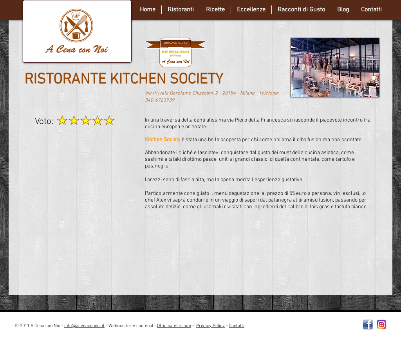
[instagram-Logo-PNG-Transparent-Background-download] (381, 324)
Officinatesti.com (174, 326)
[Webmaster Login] (311, 329)
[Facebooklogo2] (368, 324)
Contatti (236, 326)
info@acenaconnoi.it (84, 326)
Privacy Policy (210, 326)
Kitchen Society (163, 139)
